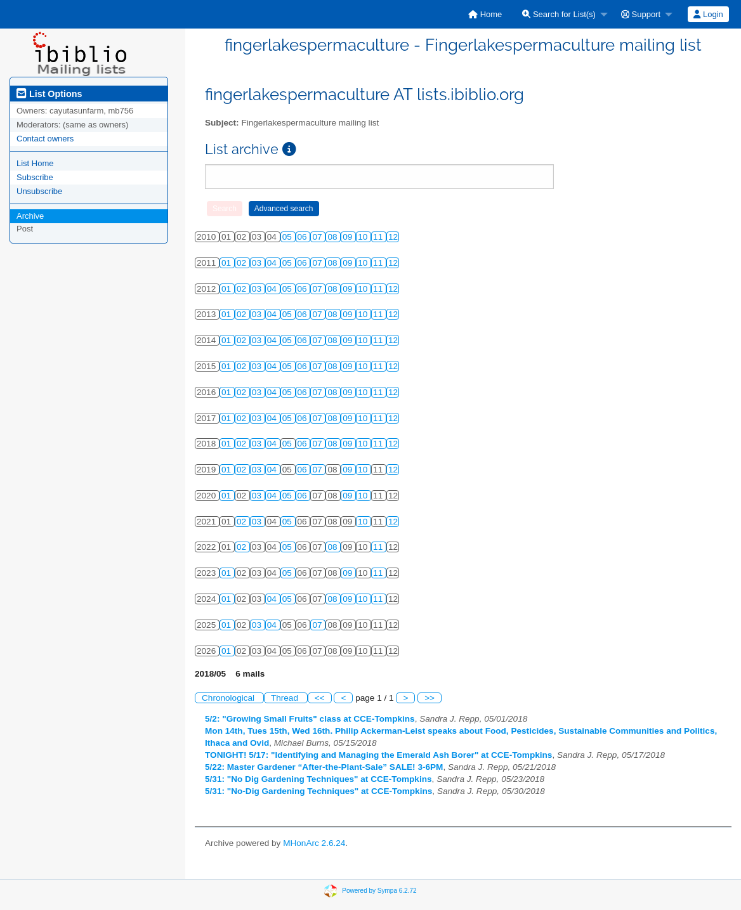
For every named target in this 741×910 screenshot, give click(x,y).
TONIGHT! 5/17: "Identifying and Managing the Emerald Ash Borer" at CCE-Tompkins (378, 755)
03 (258, 263)
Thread (286, 698)
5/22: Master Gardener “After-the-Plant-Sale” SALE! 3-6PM (324, 767)
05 (288, 237)
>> (429, 698)
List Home (35, 163)
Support (640, 14)
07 (318, 237)
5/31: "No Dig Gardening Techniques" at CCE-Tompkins (318, 779)
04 (273, 263)
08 (333, 237)
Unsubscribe (39, 191)
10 (364, 237)
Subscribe (34, 177)
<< (320, 698)
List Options (49, 94)
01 (227, 263)
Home (485, 14)
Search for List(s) (559, 14)
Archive (30, 216)
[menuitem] (485, 14)
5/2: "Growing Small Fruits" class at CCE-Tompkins (310, 719)
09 (349, 237)
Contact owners (45, 138)
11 (379, 237)
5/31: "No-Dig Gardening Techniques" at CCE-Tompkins (318, 791)
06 (304, 237)
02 (243, 263)
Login (708, 14)
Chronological (229, 698)
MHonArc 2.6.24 (314, 843)
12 (393, 237)
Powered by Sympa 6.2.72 (379, 890)
